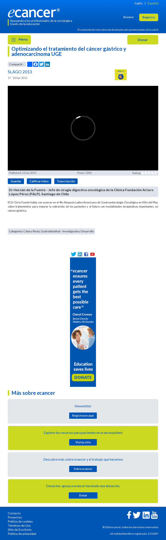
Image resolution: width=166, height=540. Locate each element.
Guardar (16, 181)
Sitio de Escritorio (20, 529)
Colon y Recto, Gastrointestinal (41, 231)
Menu (19, 39)
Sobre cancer (83, 469)
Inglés (138, 3)
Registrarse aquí (83, 415)
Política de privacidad (22, 533)
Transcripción (66, 181)
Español (153, 3)
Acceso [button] (128, 17)
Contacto (14, 513)
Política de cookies (20, 521)
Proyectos (15, 517)
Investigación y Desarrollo (78, 231)
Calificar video (39, 181)
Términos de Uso (19, 525)
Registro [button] (148, 17)
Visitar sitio (83, 442)
